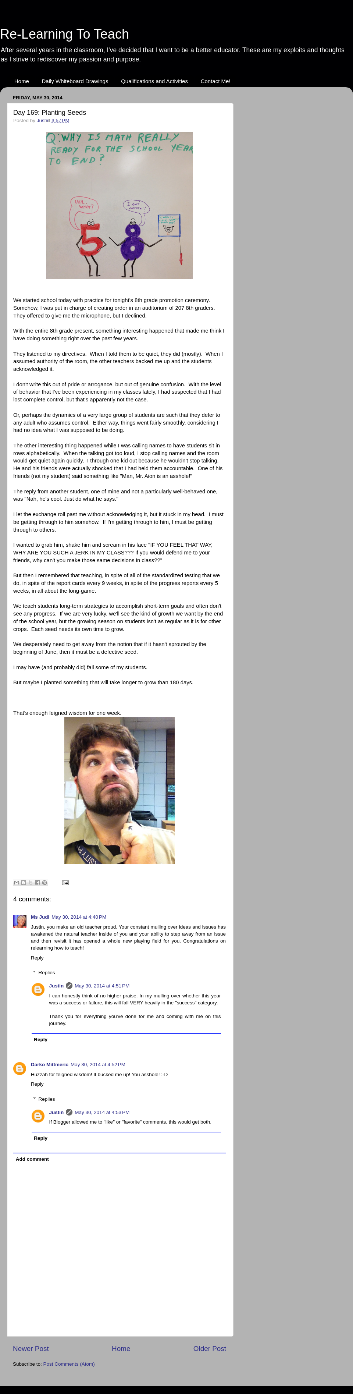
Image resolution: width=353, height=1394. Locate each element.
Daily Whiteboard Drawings (75, 81)
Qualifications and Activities (154, 81)
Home (21, 81)
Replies (47, 972)
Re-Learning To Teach (64, 34)
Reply (37, 958)
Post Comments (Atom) (69, 1364)
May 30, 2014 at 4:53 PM (102, 1112)
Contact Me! (216, 81)
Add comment (32, 1159)
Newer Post (31, 1348)
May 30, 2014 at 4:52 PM (98, 1064)
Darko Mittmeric (49, 1064)
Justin (56, 986)
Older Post (209, 1348)
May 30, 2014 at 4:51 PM (102, 986)
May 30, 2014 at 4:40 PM (78, 917)
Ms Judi (40, 917)
